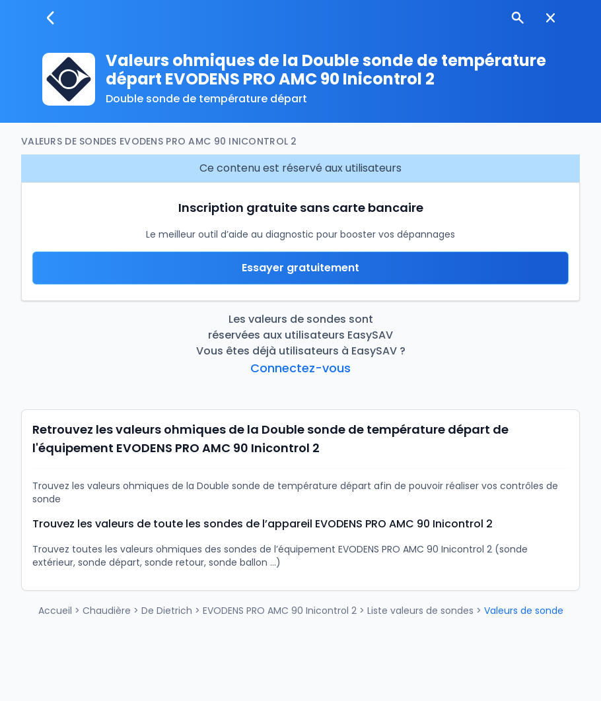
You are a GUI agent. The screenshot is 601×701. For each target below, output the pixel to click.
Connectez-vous (300, 368)
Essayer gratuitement (300, 267)
